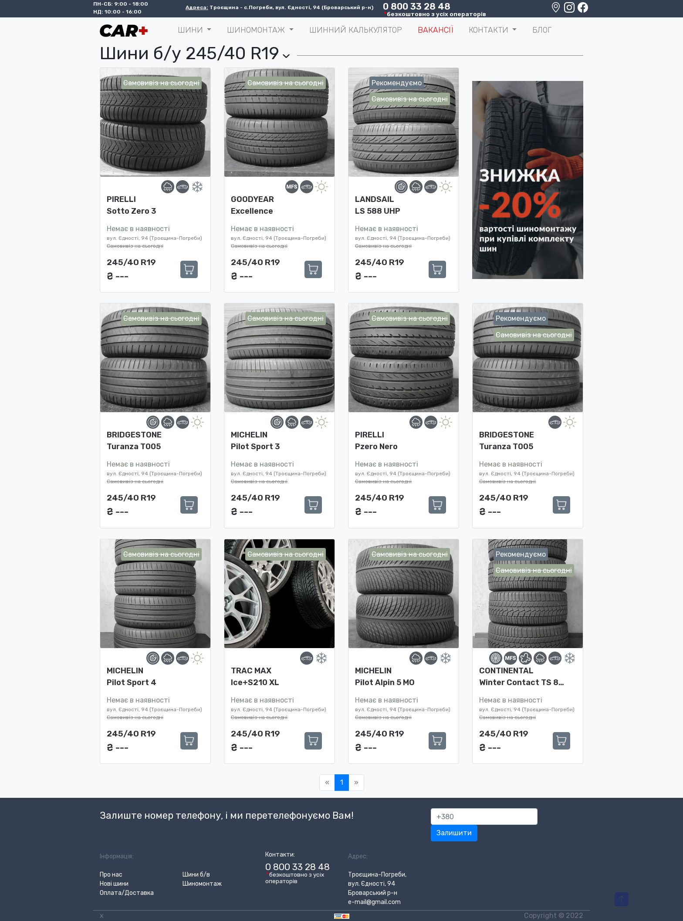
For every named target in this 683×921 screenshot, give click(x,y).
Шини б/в (196, 874)
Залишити (454, 833)
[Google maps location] (556, 10)
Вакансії (435, 30)
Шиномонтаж (202, 883)
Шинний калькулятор (355, 30)
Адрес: (358, 856)
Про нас (111, 874)
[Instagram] (570, 10)
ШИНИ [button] (191, 30)
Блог (541, 30)
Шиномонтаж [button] (257, 30)
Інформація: (116, 856)
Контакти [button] (490, 30)
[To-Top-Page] (622, 899)
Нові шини (114, 883)
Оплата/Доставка (127, 893)
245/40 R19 (131, 262)
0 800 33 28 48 (416, 6)
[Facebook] (583, 10)
